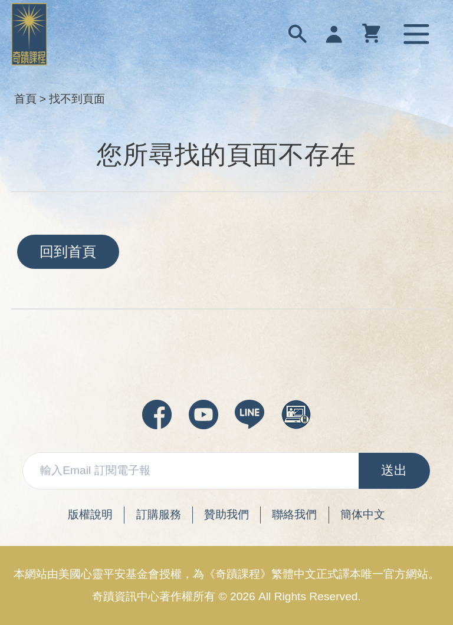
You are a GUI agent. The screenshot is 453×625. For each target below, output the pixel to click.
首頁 (25, 99)
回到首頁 (68, 251)
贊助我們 (226, 514)
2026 (242, 596)
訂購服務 (158, 514)
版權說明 (90, 514)
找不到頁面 (77, 99)
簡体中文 (362, 514)
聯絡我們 (294, 514)
